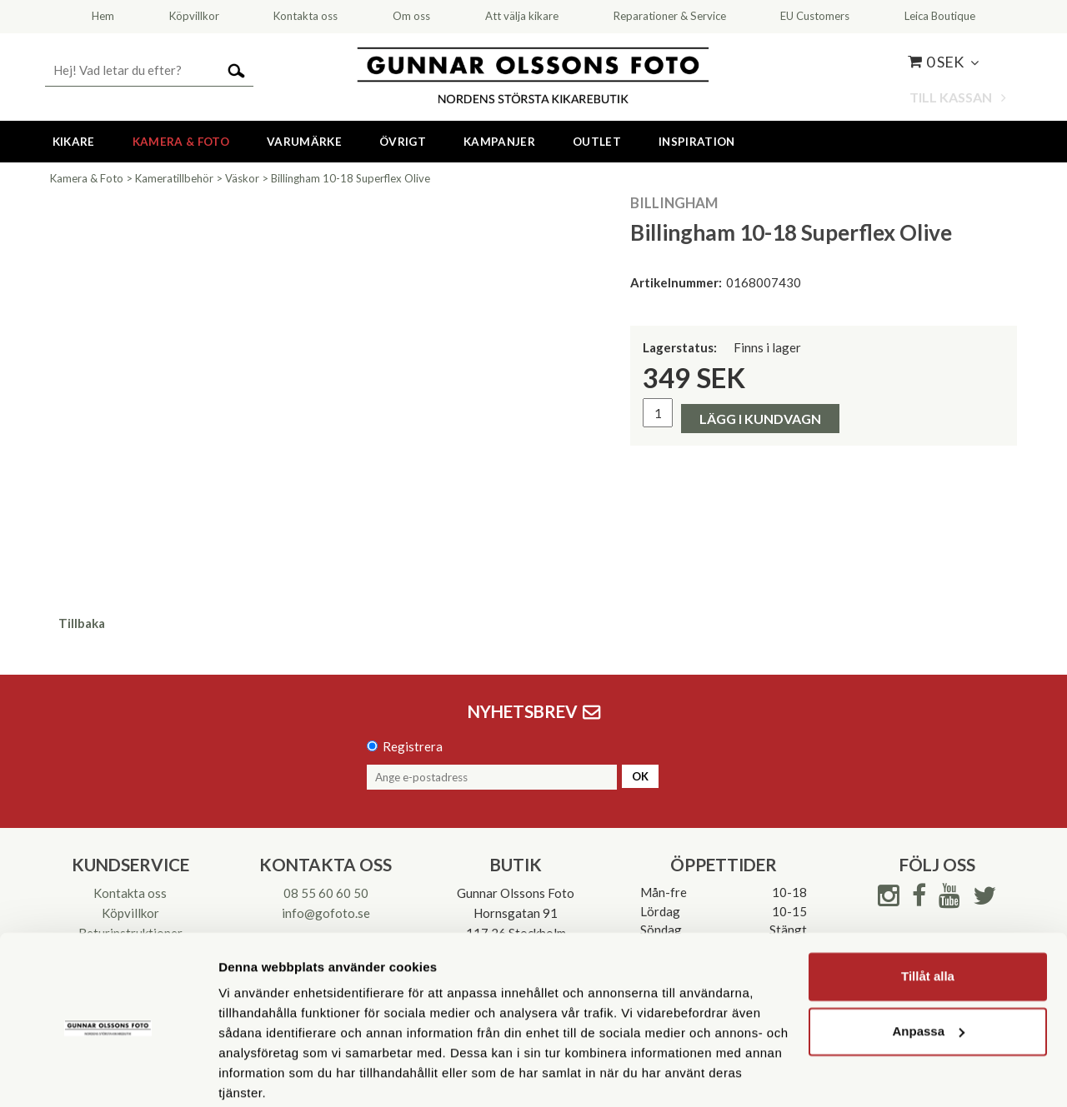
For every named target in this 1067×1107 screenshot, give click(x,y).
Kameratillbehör (174, 178)
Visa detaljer (255, 1074)
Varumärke (304, 141)
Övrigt (402, 141)
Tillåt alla (927, 912)
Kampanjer (499, 141)
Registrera (413, 746)
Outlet (597, 141)
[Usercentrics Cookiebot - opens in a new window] (108, 1074)
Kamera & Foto (181, 141)
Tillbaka (81, 623)
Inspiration (697, 141)
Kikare (74, 141)
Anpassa (928, 966)
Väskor (242, 178)
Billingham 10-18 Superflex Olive (350, 178)
